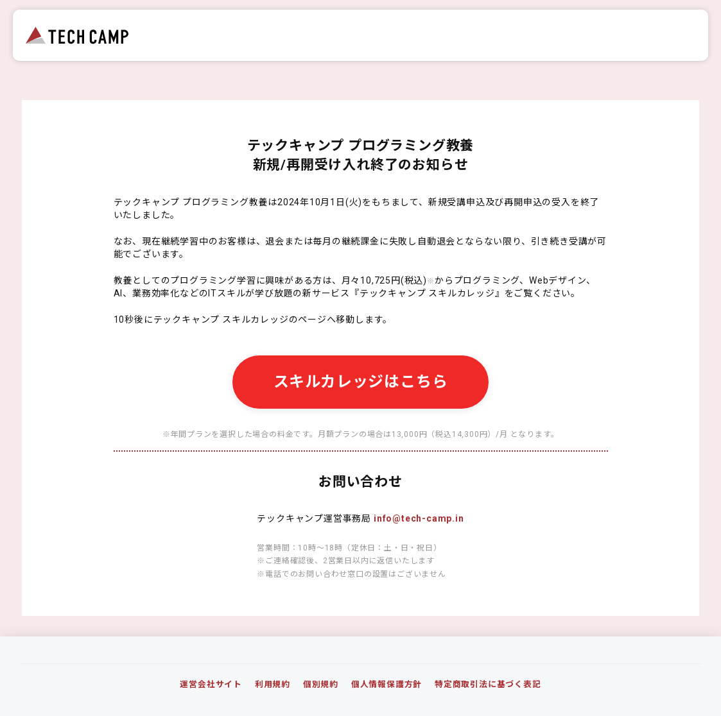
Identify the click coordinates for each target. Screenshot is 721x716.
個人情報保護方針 (386, 684)
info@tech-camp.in (419, 518)
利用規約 (272, 684)
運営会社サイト (211, 684)
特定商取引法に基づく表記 (488, 684)
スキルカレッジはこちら (361, 382)
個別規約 (320, 684)
